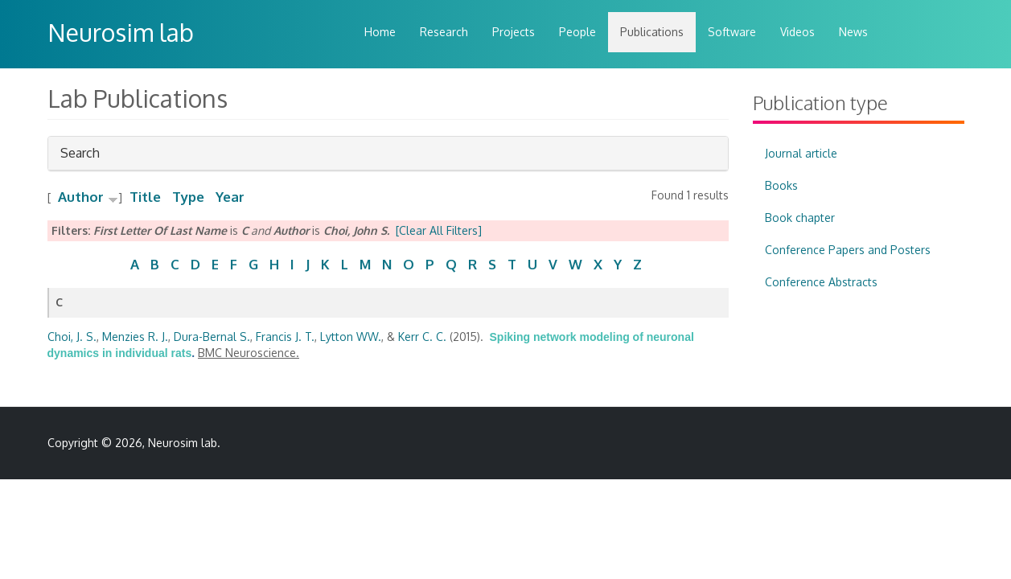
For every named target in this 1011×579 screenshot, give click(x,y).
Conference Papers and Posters (848, 250)
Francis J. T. (285, 336)
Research (444, 32)
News (853, 32)
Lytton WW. (350, 336)
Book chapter (800, 217)
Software (732, 32)
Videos (797, 32)
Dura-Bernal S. (212, 336)
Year (230, 196)
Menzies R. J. (135, 336)
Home (380, 32)
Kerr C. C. (422, 336)
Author (81, 196)
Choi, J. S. (72, 336)
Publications (652, 32)
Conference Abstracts (821, 282)
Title (145, 196)
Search (80, 157)
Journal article (801, 153)
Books (781, 185)
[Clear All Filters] (439, 230)
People (577, 32)
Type (188, 196)
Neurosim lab (120, 32)
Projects (513, 32)
